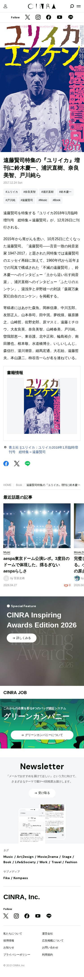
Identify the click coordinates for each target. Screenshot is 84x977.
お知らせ (8, 947)
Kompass (20, 878)
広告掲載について (53, 940)
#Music (43, 200)
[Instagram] (38, 18)
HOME (7, 485)
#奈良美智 (30, 191)
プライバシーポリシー (16, 954)
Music (8, 856)
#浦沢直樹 (47, 191)
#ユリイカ (12, 191)
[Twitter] (27, 18)
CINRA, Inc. (21, 897)
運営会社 (47, 933)
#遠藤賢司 (27, 200)
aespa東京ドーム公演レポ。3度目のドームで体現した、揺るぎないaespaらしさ (36, 564)
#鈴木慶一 (65, 191)
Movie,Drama (47, 856)
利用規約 (47, 954)
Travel (56, 862)
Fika (6, 878)
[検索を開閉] (72, 6)
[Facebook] (48, 18)
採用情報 (8, 940)
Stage (66, 856)
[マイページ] (5, 6)
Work (43, 862)
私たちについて (12, 933)
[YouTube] (59, 17)
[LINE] (70, 18)
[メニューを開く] (78, 6)
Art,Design (25, 856)
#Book (56, 200)
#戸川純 (10, 200)
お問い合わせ (50, 947)
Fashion (71, 862)
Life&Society (25, 862)
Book (19, 485)
